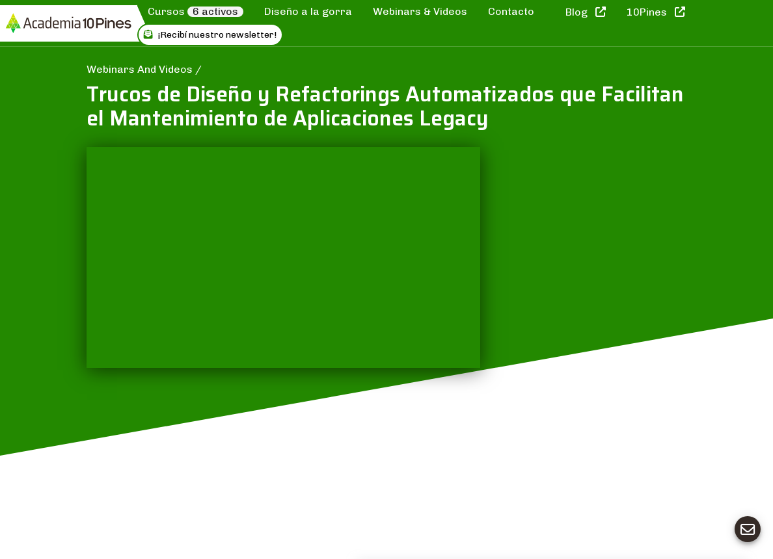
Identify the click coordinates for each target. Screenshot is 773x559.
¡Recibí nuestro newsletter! (210, 34)
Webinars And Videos (141, 69)
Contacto (511, 11)
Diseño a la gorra (308, 11)
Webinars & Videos (420, 11)
